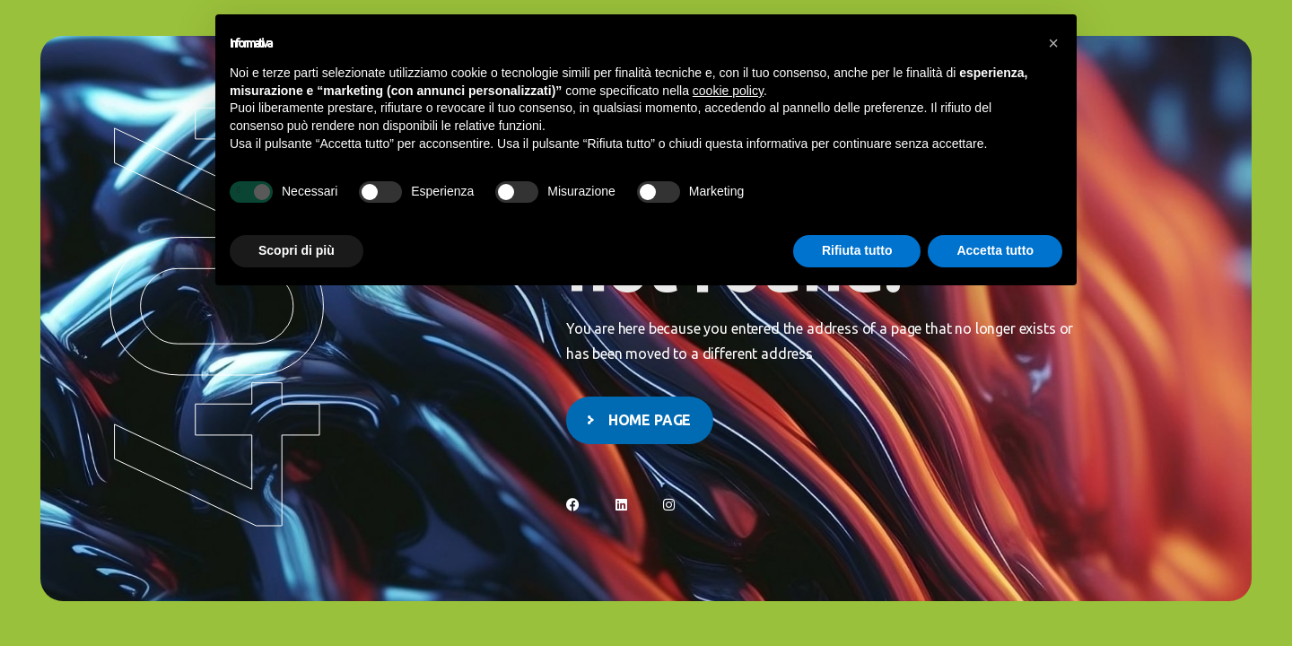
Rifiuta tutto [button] (857, 250)
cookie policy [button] (728, 90)
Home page (650, 420)
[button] (1053, 43)
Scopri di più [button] (296, 250)
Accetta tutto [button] (995, 250)
